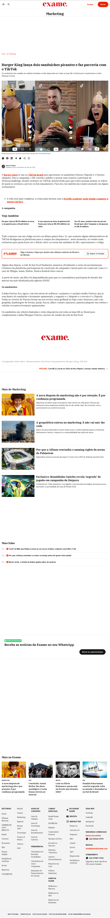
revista (73, 817)
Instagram (90, 822)
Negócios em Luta (53, 865)
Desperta (73, 835)
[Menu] (3, 4)
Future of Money (21, 838)
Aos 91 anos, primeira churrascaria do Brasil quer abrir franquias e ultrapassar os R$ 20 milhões (91, 224)
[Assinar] (90, 4)
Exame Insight (4, 853)
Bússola (51, 828)
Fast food (45, 361)
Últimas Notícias (5, 819)
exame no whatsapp (13, 641)
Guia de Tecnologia (35, 824)
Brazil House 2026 (53, 818)
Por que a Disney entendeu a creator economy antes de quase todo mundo (38, 555)
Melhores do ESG (53, 894)
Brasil (4, 835)
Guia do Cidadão (34, 818)
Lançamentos (58, 361)
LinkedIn (89, 817)
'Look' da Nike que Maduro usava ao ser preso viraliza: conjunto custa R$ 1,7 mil (41, 549)
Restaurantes (33, 361)
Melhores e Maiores (52, 887)
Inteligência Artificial (6, 860)
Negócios (5, 870)
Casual (20, 813)
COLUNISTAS (7, 874)
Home (4, 54)
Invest (4, 866)
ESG (3, 848)
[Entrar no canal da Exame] (92, 652)
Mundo (20, 809)
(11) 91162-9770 (96, 839)
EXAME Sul (52, 823)
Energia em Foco (55, 839)
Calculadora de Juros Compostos (37, 864)
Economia (6, 843)
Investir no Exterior (52, 844)
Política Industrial (52, 872)
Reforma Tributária (52, 851)
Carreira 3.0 (74, 830)
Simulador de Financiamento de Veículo (37, 873)
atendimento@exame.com (97, 849)
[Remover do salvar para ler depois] (29, 158)
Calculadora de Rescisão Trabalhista (37, 854)
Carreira (5, 839)
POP (19, 848)
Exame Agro (20, 827)
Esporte (20, 822)
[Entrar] (103, 4)
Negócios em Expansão (53, 901)
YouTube (89, 813)
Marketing (55, 14)
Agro (72, 852)
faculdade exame (74, 810)
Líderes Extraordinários (54, 858)
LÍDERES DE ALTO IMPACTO (6, 828)
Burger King (72, 361)
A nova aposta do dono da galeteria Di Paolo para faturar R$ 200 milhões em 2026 (54, 224)
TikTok (83, 361)
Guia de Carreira (34, 838)
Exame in (73, 826)
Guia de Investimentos (37, 831)
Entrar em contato (93, 836)
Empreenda (74, 856)
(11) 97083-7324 (96, 858)
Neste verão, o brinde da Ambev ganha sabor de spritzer (31, 562)
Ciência (20, 844)
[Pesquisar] (8, 4)
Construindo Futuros (53, 833)
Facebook (89, 826)
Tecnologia (21, 833)
